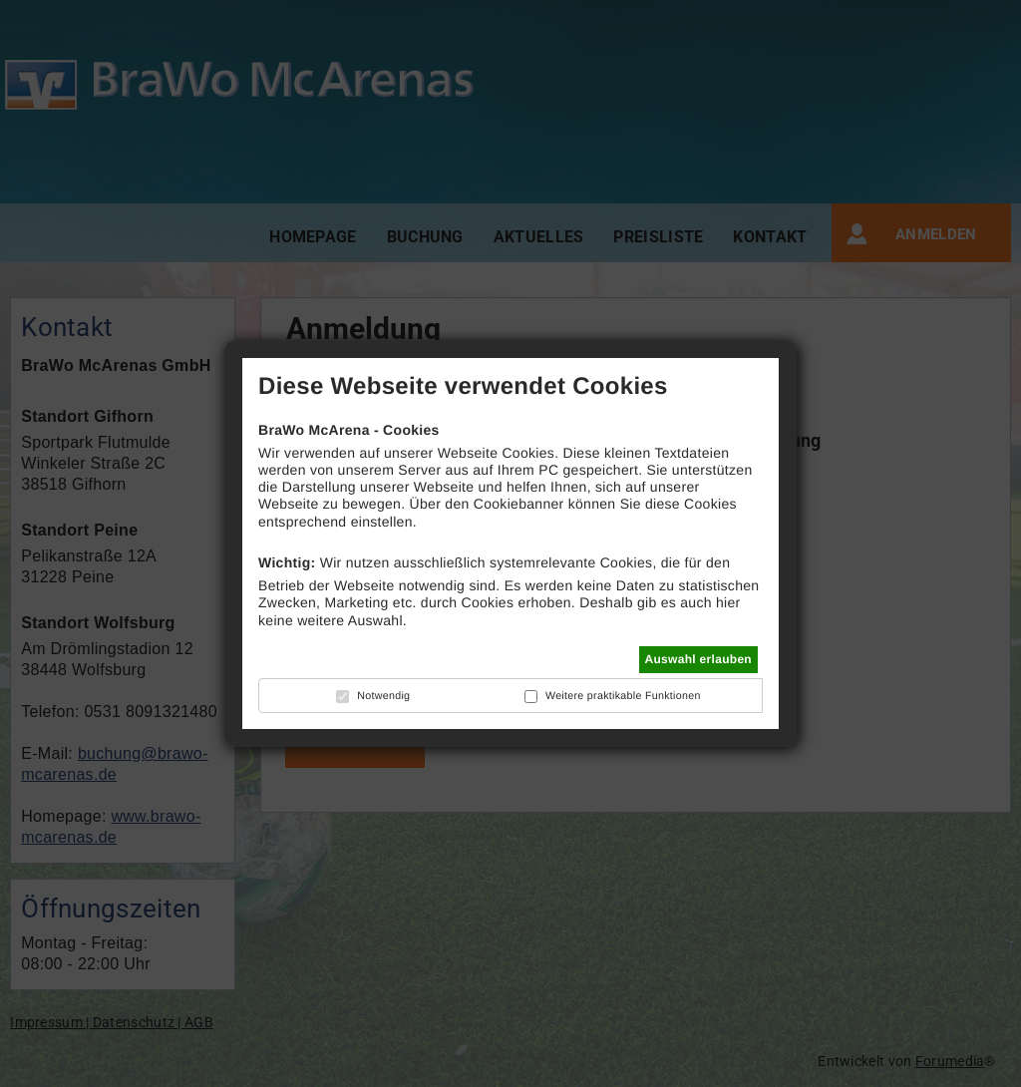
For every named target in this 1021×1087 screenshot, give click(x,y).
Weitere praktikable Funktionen (623, 696)
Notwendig (383, 696)
